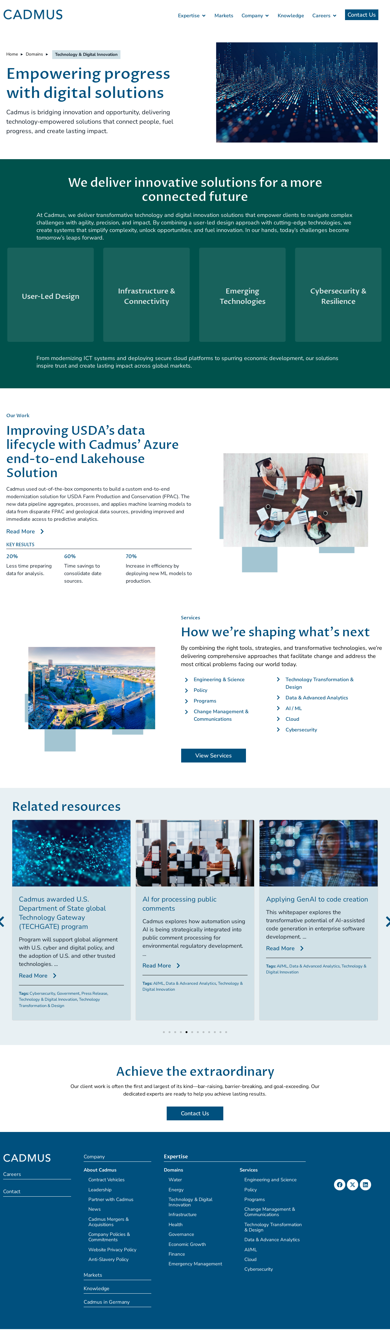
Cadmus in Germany (107, 1302)
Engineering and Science (270, 1180)
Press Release (94, 993)
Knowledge (96, 1288)
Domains (34, 54)
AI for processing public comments (179, 904)
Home (12, 54)
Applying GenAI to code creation (317, 899)
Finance (177, 1254)
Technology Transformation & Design (59, 1003)
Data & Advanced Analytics (191, 983)
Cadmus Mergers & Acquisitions (108, 1222)
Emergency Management (195, 1264)
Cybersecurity (42, 993)
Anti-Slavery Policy (108, 1259)
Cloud (250, 1259)
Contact (11, 1191)
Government (68, 993)
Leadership (100, 1190)
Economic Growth (187, 1244)
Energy (176, 1190)
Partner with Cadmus (110, 1199)
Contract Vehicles (106, 1180)
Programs (254, 1199)
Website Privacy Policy (112, 1250)
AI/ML (158, 983)
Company (94, 1156)
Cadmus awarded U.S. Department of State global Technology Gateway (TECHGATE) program (62, 913)
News (94, 1209)
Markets (93, 1275)
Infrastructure (183, 1214)
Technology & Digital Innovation (48, 999)
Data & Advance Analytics (272, 1239)
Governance (181, 1234)
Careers (12, 1174)
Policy (250, 1190)
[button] (164, 1032)
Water (175, 1180)
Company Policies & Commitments (109, 1237)
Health (176, 1224)
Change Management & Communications (269, 1212)
